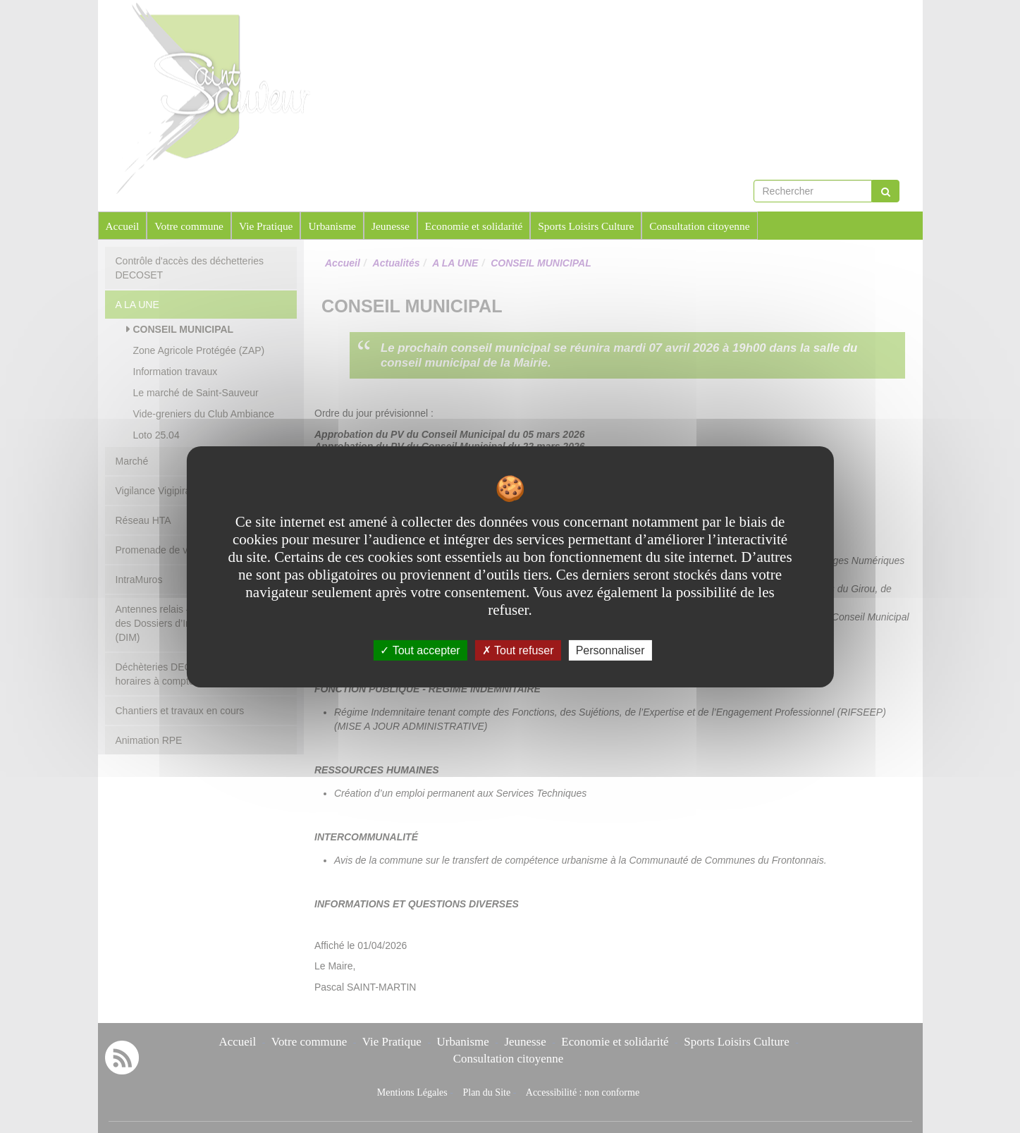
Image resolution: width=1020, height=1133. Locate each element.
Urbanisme (332, 226)
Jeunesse (390, 226)
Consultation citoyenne (699, 226)
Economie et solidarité (473, 226)
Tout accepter (420, 650)
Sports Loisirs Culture (586, 226)
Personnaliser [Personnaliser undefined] (610, 650)
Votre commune (188, 226)
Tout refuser (518, 650)
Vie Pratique (266, 226)
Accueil (123, 226)
